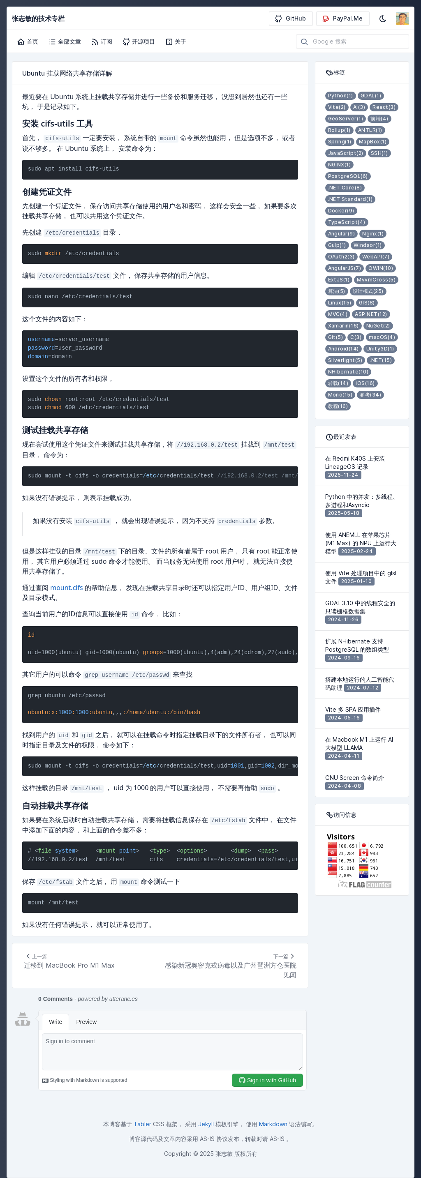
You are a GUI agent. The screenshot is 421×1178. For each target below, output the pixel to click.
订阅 (101, 41)
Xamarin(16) (343, 326)
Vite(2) (337, 107)
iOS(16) (365, 383)
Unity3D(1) (380, 349)
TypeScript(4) (346, 222)
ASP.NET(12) (371, 314)
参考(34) (370, 395)
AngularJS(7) (344, 268)
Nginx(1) (373, 234)
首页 (27, 41)
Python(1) (340, 95)
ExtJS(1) (339, 280)
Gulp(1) (337, 245)
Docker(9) (341, 210)
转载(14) (338, 383)
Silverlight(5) (345, 360)
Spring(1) (340, 141)
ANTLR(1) (370, 130)
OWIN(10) (380, 268)
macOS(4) (382, 337)
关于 (175, 41)
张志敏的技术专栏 (38, 18)
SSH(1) (379, 153)
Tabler (142, 1123)
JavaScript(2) (345, 153)
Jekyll (206, 1123)
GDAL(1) (371, 95)
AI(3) (359, 107)
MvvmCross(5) (376, 280)
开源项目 (138, 41)
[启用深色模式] (382, 18)
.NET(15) (381, 360)
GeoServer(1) (345, 118)
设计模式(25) (368, 291)
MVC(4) (338, 314)
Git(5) (335, 337)
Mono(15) (340, 395)
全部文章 (64, 41)
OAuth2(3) (341, 257)
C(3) (355, 337)
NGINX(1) (339, 164)
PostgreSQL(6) (348, 176)
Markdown (273, 1123)
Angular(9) (341, 234)
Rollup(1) (339, 130)
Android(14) (343, 349)
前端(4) (379, 118)
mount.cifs (66, 587)
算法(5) (336, 291)
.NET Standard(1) (350, 199)
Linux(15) (340, 303)
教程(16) (338, 406)
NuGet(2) (378, 326)
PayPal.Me (342, 18)
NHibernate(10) (348, 372)
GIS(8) (367, 303)
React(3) (384, 107)
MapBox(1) (372, 141)
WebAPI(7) (375, 257)
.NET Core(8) (345, 187)
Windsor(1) (368, 245)
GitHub (290, 18)
